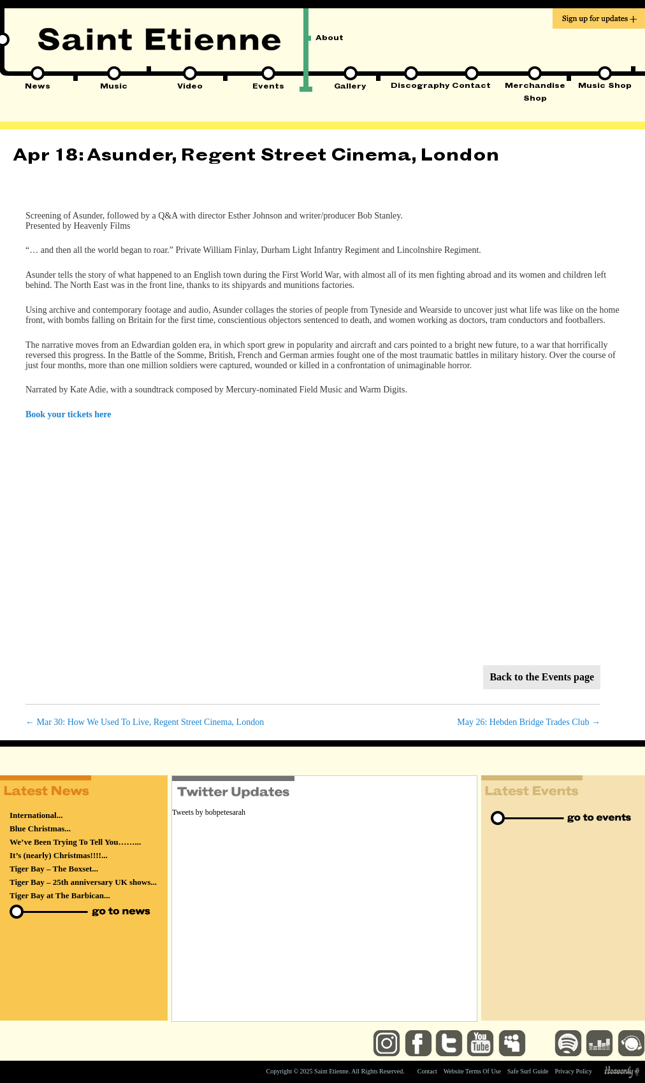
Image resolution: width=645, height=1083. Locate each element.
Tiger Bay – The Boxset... (54, 868)
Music (113, 87)
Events (268, 87)
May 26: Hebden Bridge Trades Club (528, 722)
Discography (411, 86)
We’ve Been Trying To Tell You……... (75, 842)
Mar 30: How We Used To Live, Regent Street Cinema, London (144, 722)
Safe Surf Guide (527, 1071)
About (329, 39)
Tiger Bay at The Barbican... (60, 895)
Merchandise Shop (535, 87)
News (37, 87)
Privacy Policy (573, 1071)
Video (190, 87)
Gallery (350, 87)
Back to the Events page (541, 676)
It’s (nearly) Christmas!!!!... (59, 855)
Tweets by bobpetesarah (208, 812)
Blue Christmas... (40, 828)
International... (36, 815)
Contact (471, 86)
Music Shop (605, 86)
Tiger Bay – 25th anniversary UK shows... (83, 882)
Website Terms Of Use (472, 1071)
